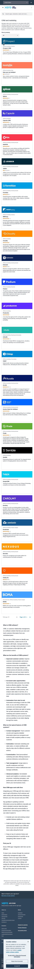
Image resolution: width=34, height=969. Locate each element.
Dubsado (5, 264)
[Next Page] (30, 617)
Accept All (17, 966)
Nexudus (5, 553)
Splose (5, 96)
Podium (5, 289)
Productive (6, 313)
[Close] (31, 2)
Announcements (21, 914)
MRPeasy (5, 216)
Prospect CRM (7, 48)
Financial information (6, 930)
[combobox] (18, 13)
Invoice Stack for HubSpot (10, 409)
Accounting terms (22, 930)
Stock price (4, 928)
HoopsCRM (6, 481)
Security (3, 918)
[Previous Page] (17, 617)
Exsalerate (6, 529)
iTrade (4, 433)
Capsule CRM (7, 120)
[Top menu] (31, 7)
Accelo (5, 385)
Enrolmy (5, 505)
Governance (4, 914)
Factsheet (20, 912)
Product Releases (22, 927)
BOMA (5, 601)
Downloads (20, 916)
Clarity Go (6, 577)
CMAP (4, 361)
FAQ (3, 936)
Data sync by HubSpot (9, 72)
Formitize (5, 192)
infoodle (5, 337)
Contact (20, 918)
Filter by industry (6, 32)
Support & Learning (23, 924)
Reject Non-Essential (17, 961)
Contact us (4, 922)
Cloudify (5, 240)
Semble (5, 457)
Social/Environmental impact (8, 920)
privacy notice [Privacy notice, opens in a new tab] (14, 952)
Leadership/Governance (7, 934)
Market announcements (7, 932)
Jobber (5, 168)
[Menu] (2, 7)
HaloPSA (5, 144)
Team (3, 912)
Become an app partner (8, 895)
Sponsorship (4, 916)
